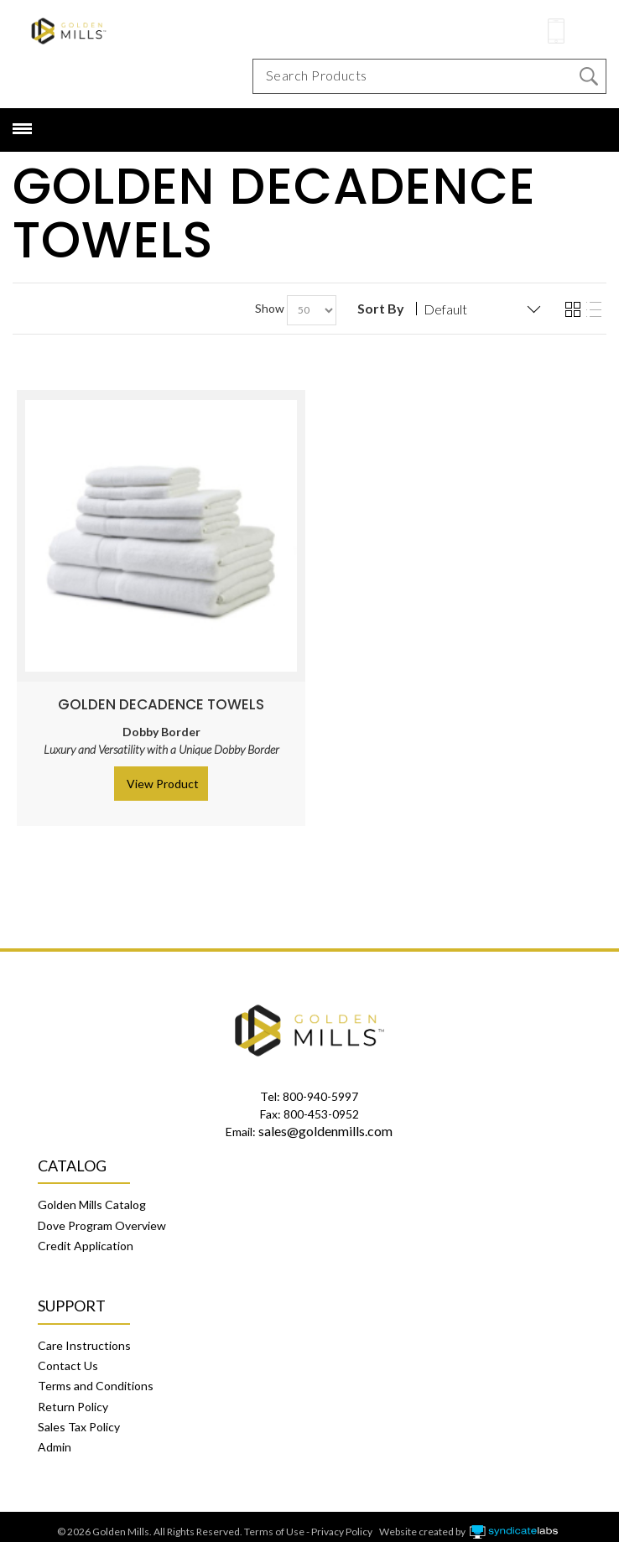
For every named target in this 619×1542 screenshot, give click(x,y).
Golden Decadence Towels (161, 704)
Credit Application (85, 1245)
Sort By (380, 308)
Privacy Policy (341, 1531)
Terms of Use (274, 1531)
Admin (54, 1447)
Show (269, 308)
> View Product (158, 783)
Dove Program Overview (102, 1225)
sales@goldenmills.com (325, 1131)
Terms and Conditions (95, 1385)
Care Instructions (84, 1345)
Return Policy (73, 1406)
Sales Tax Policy (79, 1427)
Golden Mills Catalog (92, 1204)
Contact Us (68, 1365)
